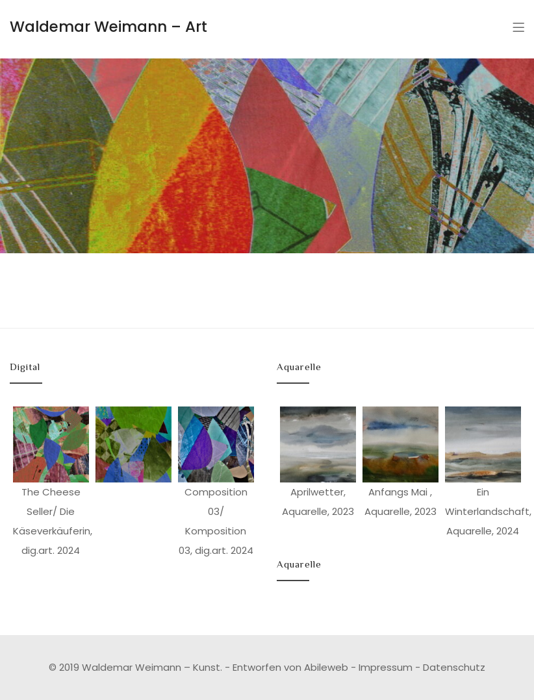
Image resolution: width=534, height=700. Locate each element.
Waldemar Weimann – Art (108, 26)
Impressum (386, 667)
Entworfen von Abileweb (290, 667)
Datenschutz (454, 667)
